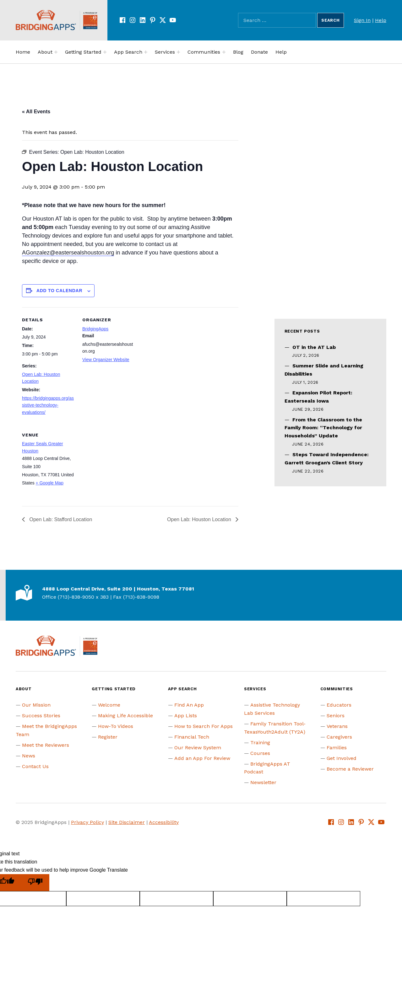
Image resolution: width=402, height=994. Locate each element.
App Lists (185, 716)
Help (380, 20)
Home (23, 52)
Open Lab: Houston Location (199, 519)
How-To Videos (115, 726)
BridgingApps (95, 328)
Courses (260, 753)
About (45, 52)
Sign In (362, 20)
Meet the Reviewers (45, 745)
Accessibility (164, 822)
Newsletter (263, 782)
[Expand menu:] (55, 52)
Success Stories (41, 716)
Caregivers (339, 737)
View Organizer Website (105, 359)
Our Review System (197, 748)
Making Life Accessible (125, 716)
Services (165, 52)
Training (260, 743)
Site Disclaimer (126, 822)
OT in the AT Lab (314, 347)
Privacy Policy (87, 822)
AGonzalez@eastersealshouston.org (68, 252)
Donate (259, 52)
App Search (128, 52)
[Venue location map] (115, 465)
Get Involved (341, 758)
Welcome (109, 705)
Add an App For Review (202, 758)
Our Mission (36, 705)
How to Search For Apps (203, 726)
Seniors (336, 716)
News (28, 756)
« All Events (36, 111)
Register (107, 737)
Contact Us (35, 766)
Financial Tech (191, 737)
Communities (203, 52)
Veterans (337, 726)
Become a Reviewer (350, 769)
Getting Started (83, 52)
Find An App (189, 705)
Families (337, 748)
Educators (339, 705)
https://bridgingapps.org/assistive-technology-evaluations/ (48, 405)
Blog (238, 52)
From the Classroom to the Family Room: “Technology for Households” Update (323, 428)
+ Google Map (49, 482)
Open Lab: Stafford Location (60, 519)
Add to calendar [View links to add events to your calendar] (59, 290)
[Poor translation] (35, 882)
